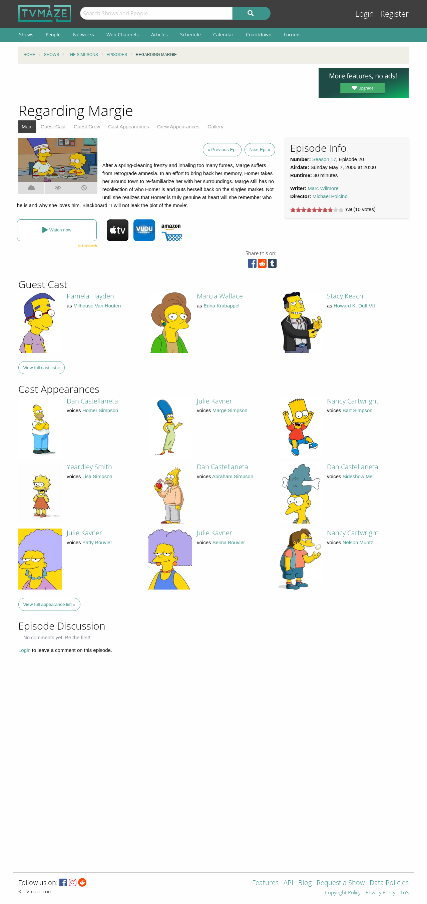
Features (265, 883)
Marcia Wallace (220, 295)
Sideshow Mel (358, 476)
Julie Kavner (214, 400)
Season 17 (324, 159)
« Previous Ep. (222, 149)
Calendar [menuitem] (223, 34)
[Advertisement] (163, 83)
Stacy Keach (345, 295)
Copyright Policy (343, 893)
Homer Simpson (100, 410)
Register (394, 14)
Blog (305, 883)
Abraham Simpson (232, 476)
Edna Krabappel (221, 305)
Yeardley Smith (89, 466)
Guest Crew (87, 126)
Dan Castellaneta (92, 400)
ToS (404, 893)
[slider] (317, 209)
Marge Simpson (230, 410)
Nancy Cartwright (353, 400)
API (288, 883)
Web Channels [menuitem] (122, 34)
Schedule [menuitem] (190, 34)
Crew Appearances (178, 126)
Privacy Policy (380, 893)
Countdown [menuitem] (259, 34)
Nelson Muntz (358, 542)
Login (364, 14)
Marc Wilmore (323, 188)
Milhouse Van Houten (97, 305)
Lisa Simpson (97, 476)
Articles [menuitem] (159, 34)
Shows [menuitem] (26, 34)
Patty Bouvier (97, 542)
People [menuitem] (53, 34)
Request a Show (341, 883)
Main (27, 126)
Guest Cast (53, 126)
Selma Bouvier (228, 542)
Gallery (215, 126)
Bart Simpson (358, 410)
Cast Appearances (128, 126)
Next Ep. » (259, 149)
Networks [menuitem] (83, 34)
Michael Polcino (330, 196)
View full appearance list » (49, 604)
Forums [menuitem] (292, 34)
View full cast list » (41, 367)
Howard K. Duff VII (354, 305)
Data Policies (389, 883)
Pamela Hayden (90, 295)
